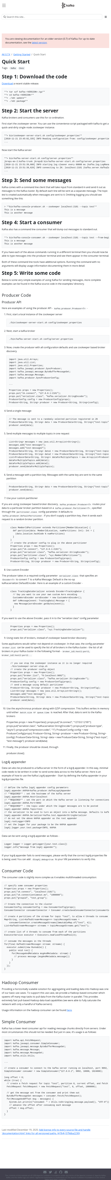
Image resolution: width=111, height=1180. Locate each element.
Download (7, 83)
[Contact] (45, 1172)
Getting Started (21, 54)
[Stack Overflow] (55, 1172)
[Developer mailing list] (66, 1172)
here (69, 1010)
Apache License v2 (87, 1175)
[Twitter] (50, 1172)
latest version (39, 42)
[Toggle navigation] (4, 5)
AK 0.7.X (6, 54)
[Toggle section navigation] (106, 17)
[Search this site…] (52, 17)
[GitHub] (60, 1172)
